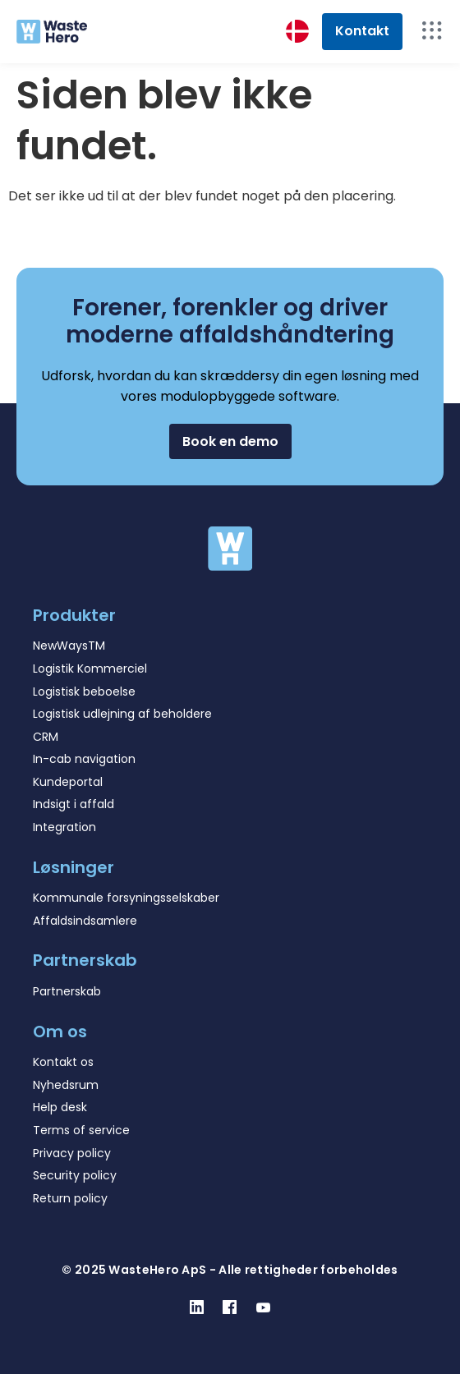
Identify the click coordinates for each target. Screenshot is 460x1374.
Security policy (75, 1175)
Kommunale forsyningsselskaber (126, 897)
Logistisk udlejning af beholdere (122, 713)
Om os (60, 1031)
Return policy (70, 1198)
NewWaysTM (69, 645)
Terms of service (81, 1130)
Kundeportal (68, 782)
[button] (230, 441)
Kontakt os (63, 1062)
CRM (45, 736)
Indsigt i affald (73, 804)
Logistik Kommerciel (90, 668)
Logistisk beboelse (84, 691)
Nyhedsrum (66, 1085)
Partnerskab (67, 991)
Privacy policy (72, 1153)
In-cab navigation (84, 759)
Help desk (60, 1107)
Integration (64, 827)
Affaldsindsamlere (85, 920)
